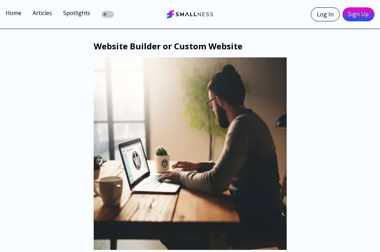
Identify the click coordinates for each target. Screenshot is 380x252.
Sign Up (358, 14)
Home (13, 13)
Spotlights (76, 13)
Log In (325, 14)
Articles (42, 13)
